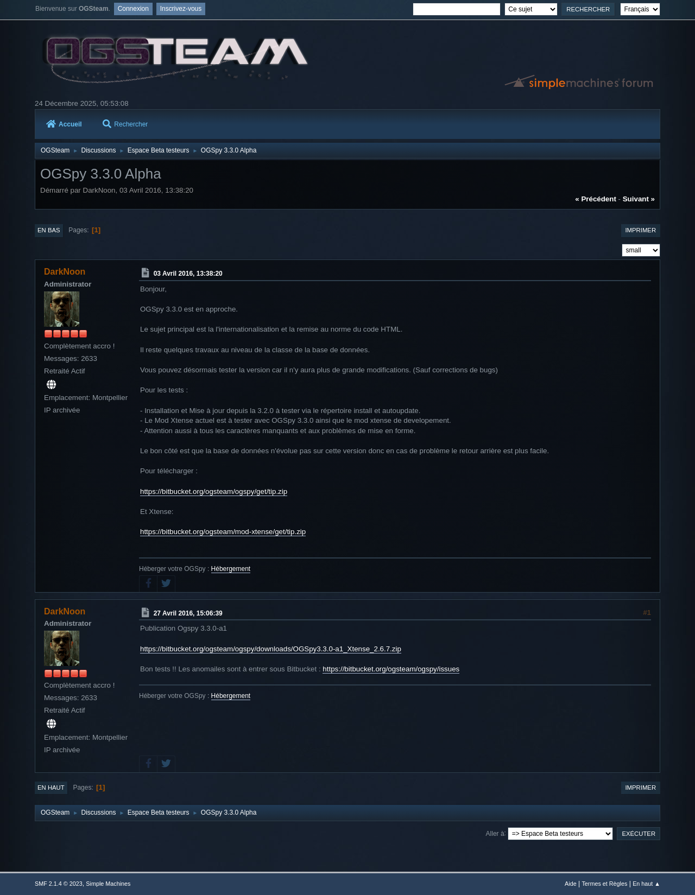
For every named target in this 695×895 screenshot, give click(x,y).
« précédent (595, 199)
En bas (48, 230)
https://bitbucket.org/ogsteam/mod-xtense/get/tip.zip (223, 532)
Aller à (495, 833)
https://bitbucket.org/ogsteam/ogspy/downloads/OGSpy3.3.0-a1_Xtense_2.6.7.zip (270, 649)
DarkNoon (64, 271)
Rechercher (125, 124)
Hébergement (231, 569)
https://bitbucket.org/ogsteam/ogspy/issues (391, 669)
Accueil (64, 124)
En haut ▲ (646, 883)
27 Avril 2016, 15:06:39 (188, 613)
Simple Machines (108, 883)
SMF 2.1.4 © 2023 (59, 883)
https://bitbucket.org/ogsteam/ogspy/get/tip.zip (213, 491)
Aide (571, 883)
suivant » (639, 199)
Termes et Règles (604, 883)
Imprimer (640, 230)
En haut (51, 787)
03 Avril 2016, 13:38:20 (188, 273)
